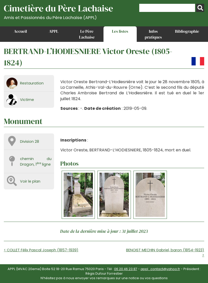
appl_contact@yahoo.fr (160, 269)
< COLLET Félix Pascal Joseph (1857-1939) (41, 250)
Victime (27, 99)
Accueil (20, 31)
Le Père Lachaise (87, 34)
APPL (53, 31)
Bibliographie (187, 31)
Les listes (120, 31)
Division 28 (29, 141)
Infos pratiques (153, 34)
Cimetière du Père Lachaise (58, 11)
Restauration (32, 83)
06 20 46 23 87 (125, 269)
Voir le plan (30, 181)
